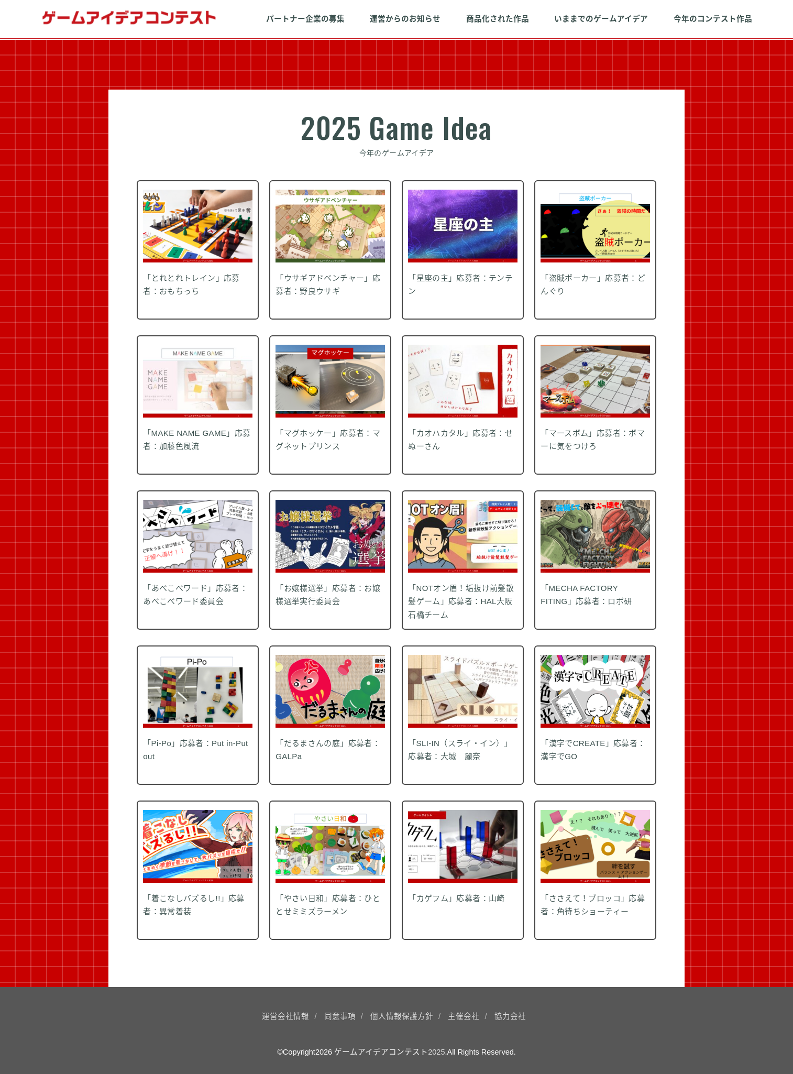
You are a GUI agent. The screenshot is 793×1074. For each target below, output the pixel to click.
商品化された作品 (497, 19)
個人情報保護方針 (401, 1016)
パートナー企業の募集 (305, 19)
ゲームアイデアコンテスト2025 (389, 1052)
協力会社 (510, 1016)
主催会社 (463, 1016)
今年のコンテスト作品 (713, 19)
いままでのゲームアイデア (601, 19)
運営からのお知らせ (405, 19)
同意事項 (340, 1016)
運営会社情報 (285, 1016)
